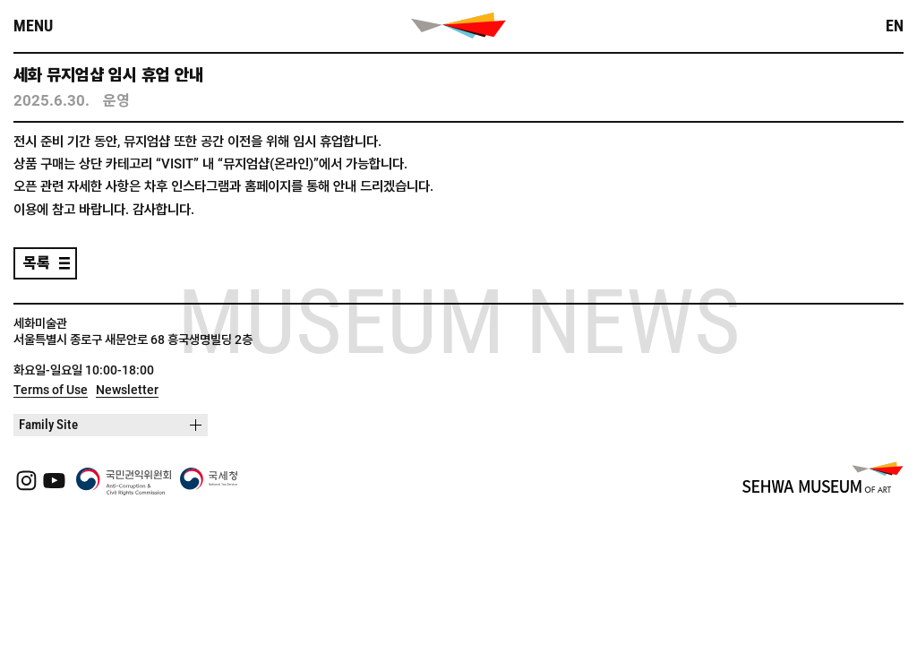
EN (895, 25)
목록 (36, 262)
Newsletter (127, 390)
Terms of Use (50, 390)
